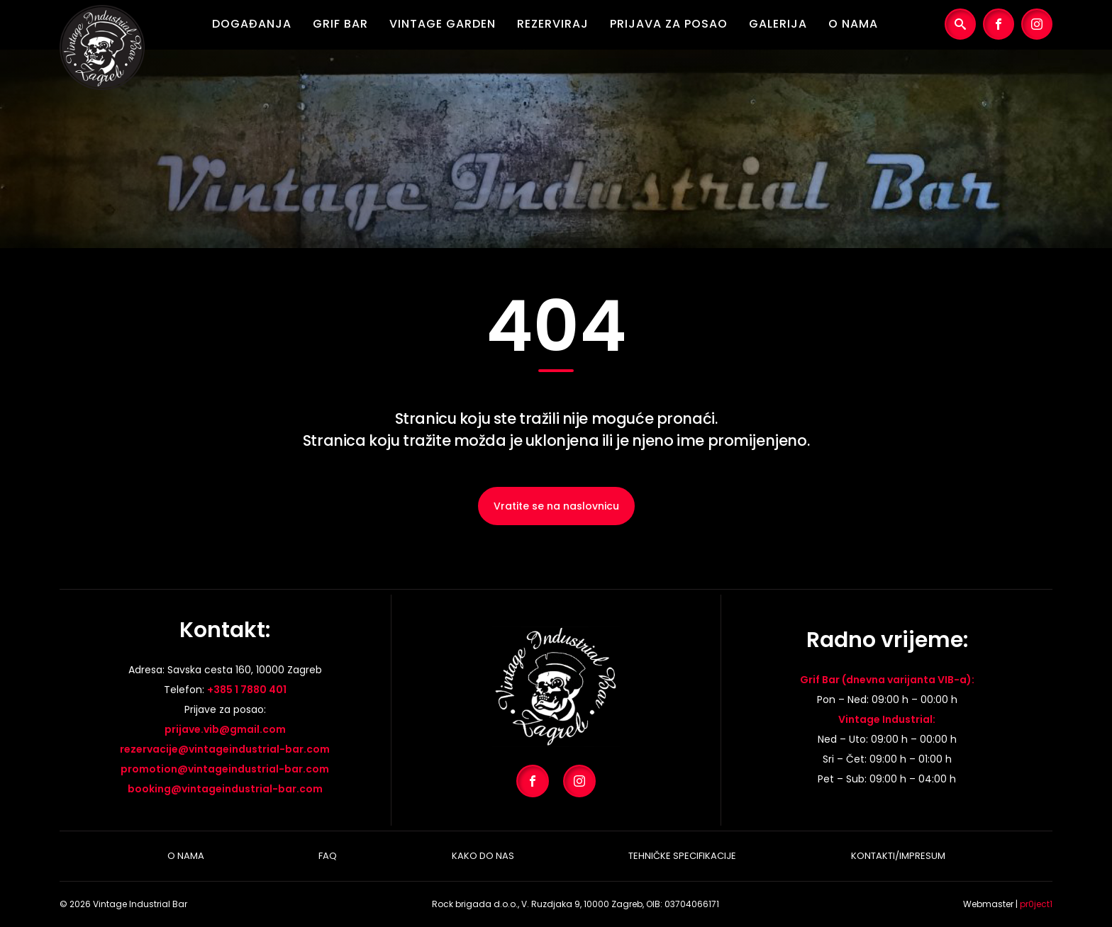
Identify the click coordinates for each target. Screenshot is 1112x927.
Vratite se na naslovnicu (556, 506)
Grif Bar (340, 24)
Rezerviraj (553, 24)
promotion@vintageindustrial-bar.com (225, 769)
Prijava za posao (669, 24)
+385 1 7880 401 (247, 689)
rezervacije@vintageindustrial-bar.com (225, 749)
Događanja (251, 24)
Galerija (778, 24)
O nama (853, 24)
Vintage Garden (442, 24)
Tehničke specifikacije (682, 856)
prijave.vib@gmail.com (225, 729)
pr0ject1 (1036, 904)
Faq (327, 856)
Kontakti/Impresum (898, 856)
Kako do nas (483, 856)
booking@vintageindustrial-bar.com (225, 789)
